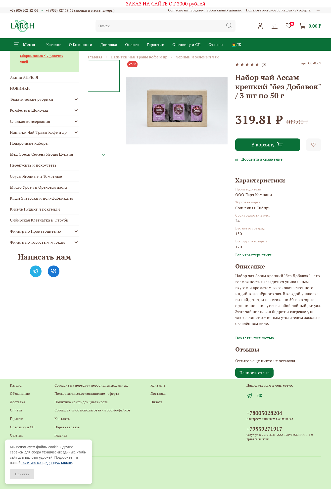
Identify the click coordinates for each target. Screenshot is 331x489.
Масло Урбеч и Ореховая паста (38, 187)
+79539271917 (264, 428)
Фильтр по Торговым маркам (37, 242)
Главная (95, 57)
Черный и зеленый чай (197, 57)
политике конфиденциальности (46, 463)
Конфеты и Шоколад (29, 110)
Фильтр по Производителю (35, 231)
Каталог (53, 44)
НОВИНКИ (20, 88)
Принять (22, 474)
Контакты (62, 418)
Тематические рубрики (31, 99)
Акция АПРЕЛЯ (24, 77)
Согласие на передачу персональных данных (204, 10)
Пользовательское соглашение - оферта (278, 10)
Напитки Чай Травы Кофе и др (139, 57)
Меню (24, 44)
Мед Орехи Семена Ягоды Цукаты (41, 154)
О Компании (80, 44)
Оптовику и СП (186, 44)
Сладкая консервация (30, 121)
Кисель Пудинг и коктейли (35, 209)
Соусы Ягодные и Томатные (36, 176)
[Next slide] (104, 155)
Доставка (108, 44)
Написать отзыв (254, 372)
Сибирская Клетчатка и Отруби (39, 220)
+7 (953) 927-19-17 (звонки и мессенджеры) (80, 10)
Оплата (132, 44)
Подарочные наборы (29, 143)
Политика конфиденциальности (81, 402)
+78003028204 (264, 412)
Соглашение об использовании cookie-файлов (92, 410)
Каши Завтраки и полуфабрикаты (41, 198)
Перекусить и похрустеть (33, 165)
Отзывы (215, 44)
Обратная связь (67, 427)
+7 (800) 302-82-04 (24, 10)
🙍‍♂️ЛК (236, 44)
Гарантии (155, 44)
